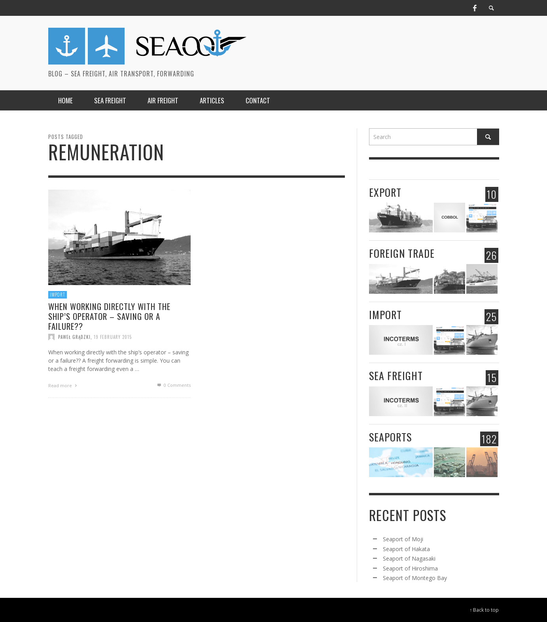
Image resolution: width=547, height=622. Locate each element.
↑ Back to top (484, 610)
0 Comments (173, 385)
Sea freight (396, 375)
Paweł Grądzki (74, 337)
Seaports (390, 437)
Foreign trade (402, 253)
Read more (63, 385)
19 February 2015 (113, 337)
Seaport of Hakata (406, 549)
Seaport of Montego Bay (415, 578)
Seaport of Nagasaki (409, 558)
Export (385, 192)
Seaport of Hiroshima (410, 568)
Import (57, 294)
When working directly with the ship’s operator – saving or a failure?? (109, 316)
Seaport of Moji (403, 539)
